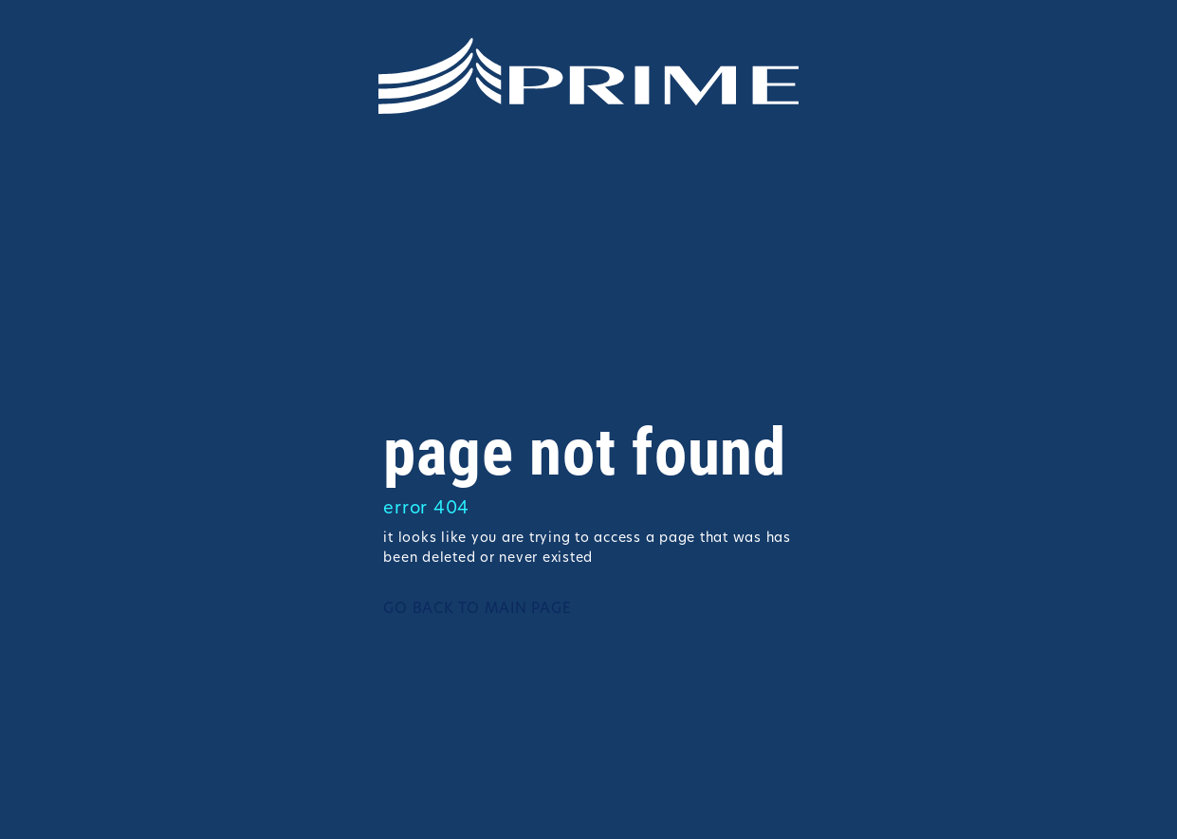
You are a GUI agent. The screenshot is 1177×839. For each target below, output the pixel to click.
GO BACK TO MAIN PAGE (477, 610)
